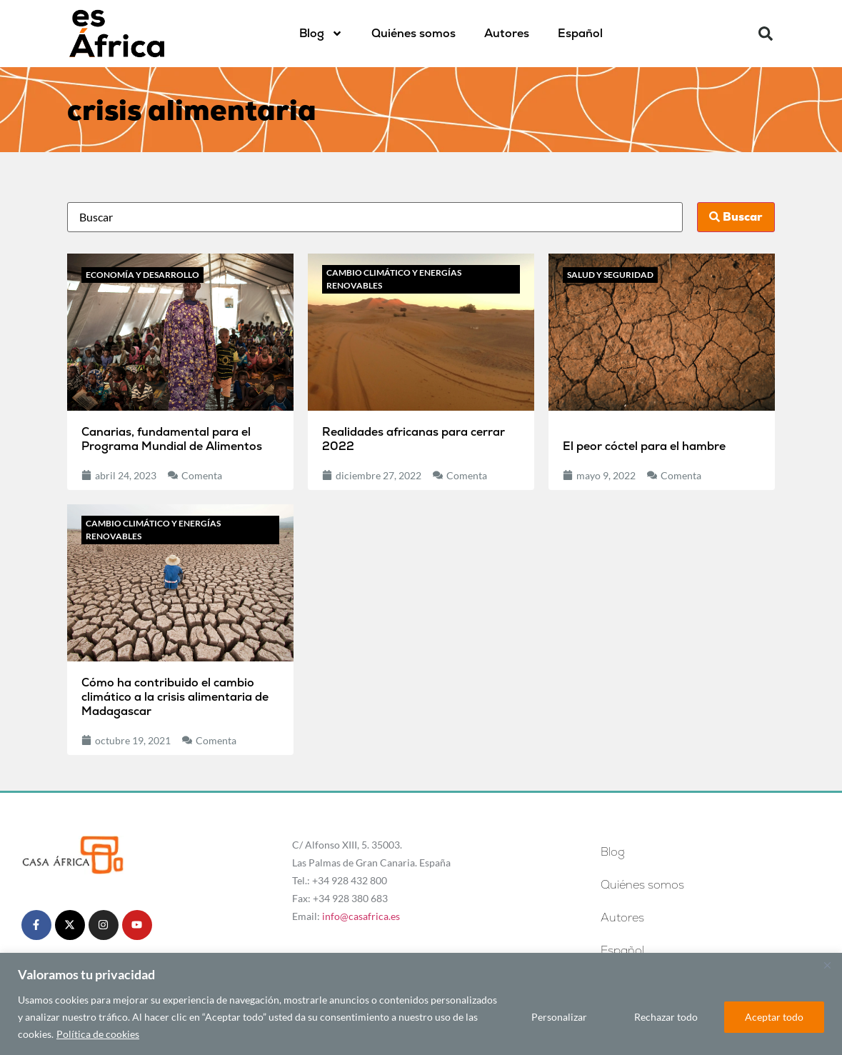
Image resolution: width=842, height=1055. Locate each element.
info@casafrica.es (361, 916)
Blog (321, 33)
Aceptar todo (774, 1017)
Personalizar (559, 1017)
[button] (765, 33)
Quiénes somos (413, 33)
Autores (506, 33)
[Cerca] (827, 965)
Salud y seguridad (610, 274)
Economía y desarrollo (142, 274)
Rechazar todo (666, 1017)
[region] (421, 1004)
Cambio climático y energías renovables (393, 279)
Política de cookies (97, 1034)
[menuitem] (580, 33)
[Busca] (374, 217)
